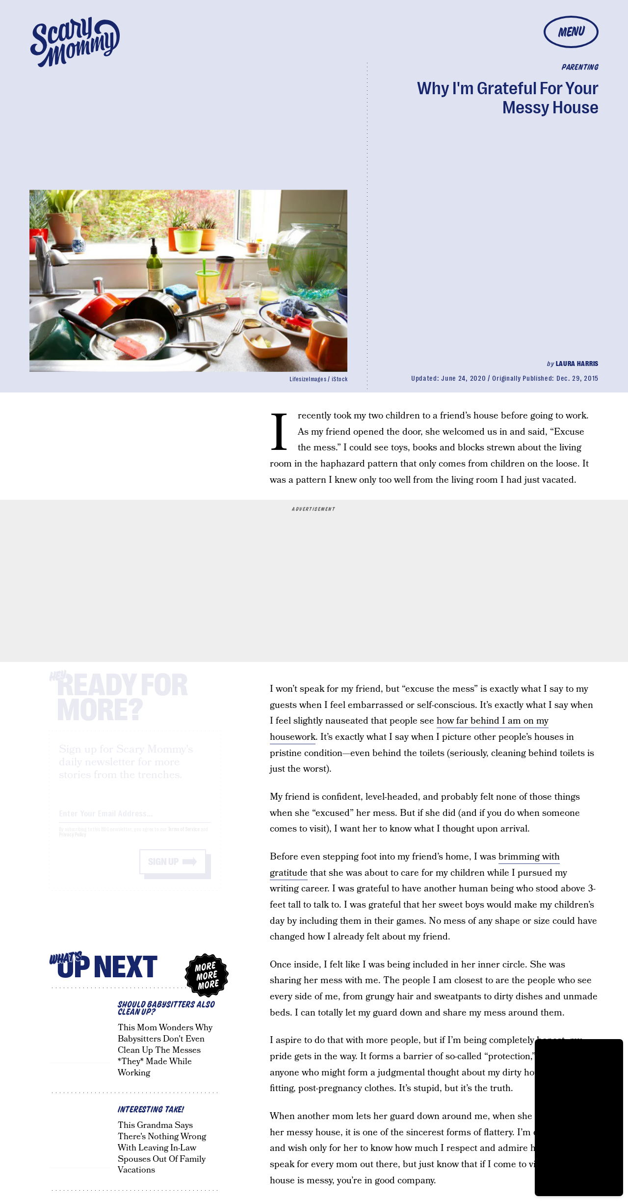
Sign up (163, 870)
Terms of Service (184, 838)
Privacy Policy (72, 843)
